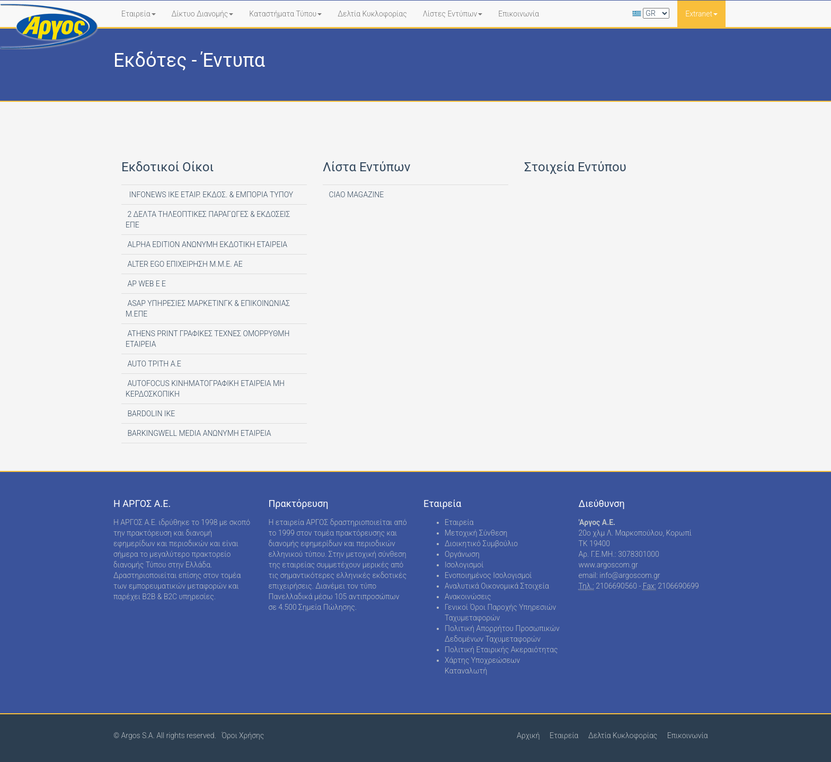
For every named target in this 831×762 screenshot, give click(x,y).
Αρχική (528, 735)
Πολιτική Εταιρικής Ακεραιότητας (501, 649)
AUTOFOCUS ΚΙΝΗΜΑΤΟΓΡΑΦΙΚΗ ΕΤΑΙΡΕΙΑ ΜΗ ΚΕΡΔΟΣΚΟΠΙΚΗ (205, 388)
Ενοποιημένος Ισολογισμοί (488, 575)
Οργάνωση (462, 554)
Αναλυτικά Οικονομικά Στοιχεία (497, 586)
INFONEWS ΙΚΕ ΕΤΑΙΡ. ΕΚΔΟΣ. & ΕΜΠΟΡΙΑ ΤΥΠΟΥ (209, 194)
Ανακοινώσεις (468, 596)
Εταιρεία (138, 14)
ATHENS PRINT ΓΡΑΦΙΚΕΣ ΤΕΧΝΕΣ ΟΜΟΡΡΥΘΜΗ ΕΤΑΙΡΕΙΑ (207, 338)
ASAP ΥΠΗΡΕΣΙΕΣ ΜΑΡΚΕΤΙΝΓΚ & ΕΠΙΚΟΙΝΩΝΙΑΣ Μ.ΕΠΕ (208, 308)
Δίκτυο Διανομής (203, 14)
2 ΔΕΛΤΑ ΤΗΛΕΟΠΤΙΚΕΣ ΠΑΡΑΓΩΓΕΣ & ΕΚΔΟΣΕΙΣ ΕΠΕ (208, 219)
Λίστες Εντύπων (453, 14)
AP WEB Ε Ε (146, 283)
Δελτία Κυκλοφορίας (372, 14)
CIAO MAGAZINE (355, 194)
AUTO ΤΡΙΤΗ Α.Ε (153, 364)
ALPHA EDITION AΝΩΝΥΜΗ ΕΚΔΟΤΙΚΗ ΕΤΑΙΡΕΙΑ (206, 244)
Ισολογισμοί (464, 564)
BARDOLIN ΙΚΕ (150, 413)
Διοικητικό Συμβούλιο (481, 543)
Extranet (701, 14)
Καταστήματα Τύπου (285, 14)
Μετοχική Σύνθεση (476, 533)
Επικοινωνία (518, 14)
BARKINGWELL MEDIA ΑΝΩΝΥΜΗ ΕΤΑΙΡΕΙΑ (198, 433)
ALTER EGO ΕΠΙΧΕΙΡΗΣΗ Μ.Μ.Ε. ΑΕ (184, 264)
